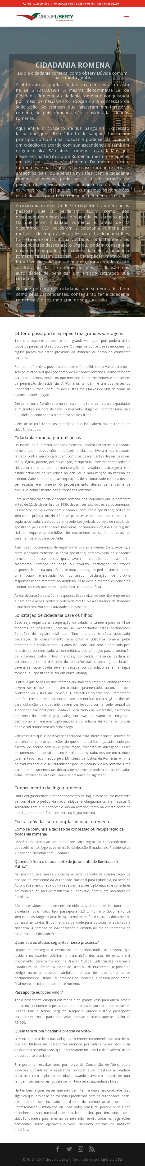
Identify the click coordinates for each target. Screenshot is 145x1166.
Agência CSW (111, 1159)
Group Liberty (57, 1159)
